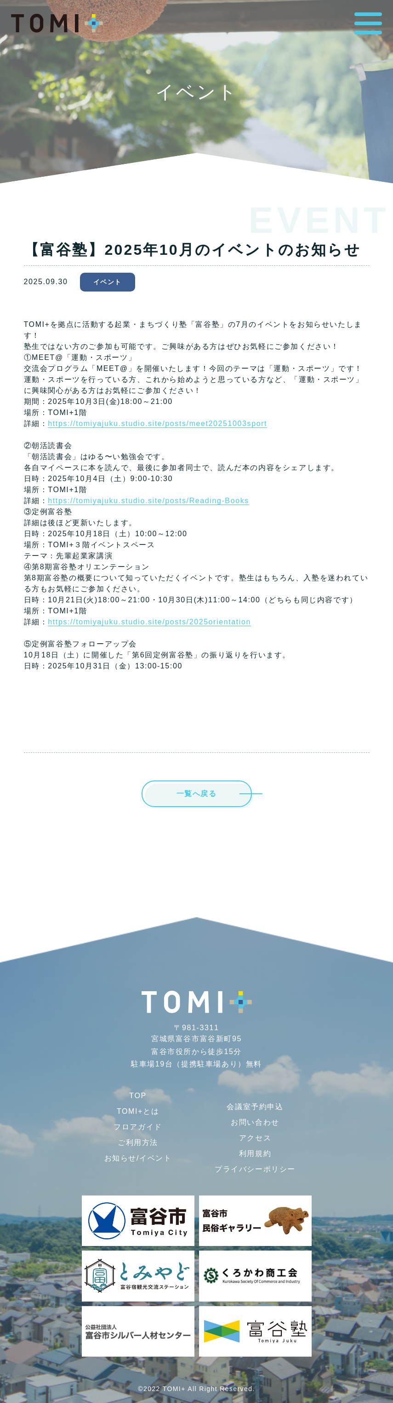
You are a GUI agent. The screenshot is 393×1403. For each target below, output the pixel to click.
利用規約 (255, 1153)
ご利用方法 (138, 1142)
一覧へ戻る (197, 793)
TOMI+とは (138, 1111)
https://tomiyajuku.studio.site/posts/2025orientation (149, 622)
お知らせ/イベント (138, 1158)
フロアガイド (138, 1127)
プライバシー (255, 1169)
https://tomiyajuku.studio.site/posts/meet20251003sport (157, 423)
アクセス (255, 1138)
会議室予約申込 (255, 1107)
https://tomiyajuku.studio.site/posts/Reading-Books (148, 501)
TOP (137, 1096)
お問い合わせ (255, 1122)
